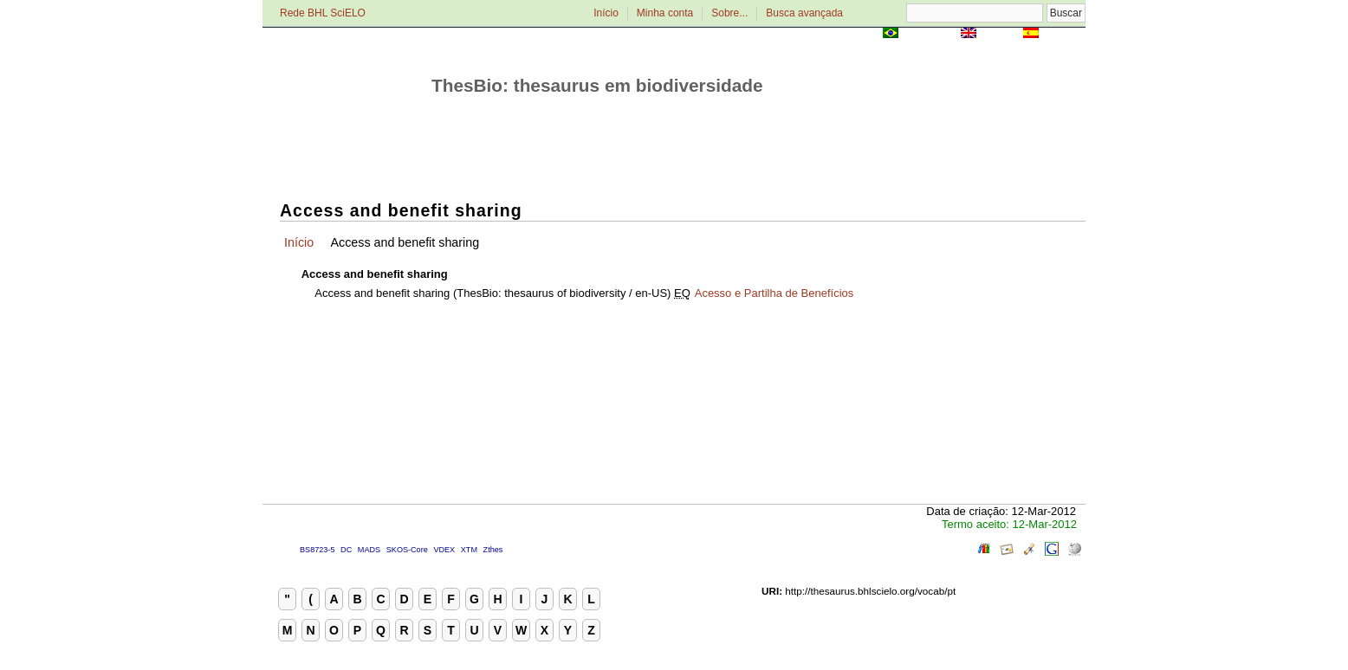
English (999, 34)
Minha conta (665, 13)
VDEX (444, 549)
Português (929, 34)
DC (346, 549)
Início (606, 13)
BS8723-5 (317, 549)
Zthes (493, 549)
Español (1063, 34)
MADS (369, 549)
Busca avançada (804, 13)
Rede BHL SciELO (323, 13)
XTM (469, 549)
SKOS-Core (407, 549)
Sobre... (729, 13)
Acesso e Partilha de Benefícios (774, 293)
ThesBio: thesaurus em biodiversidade (597, 85)
